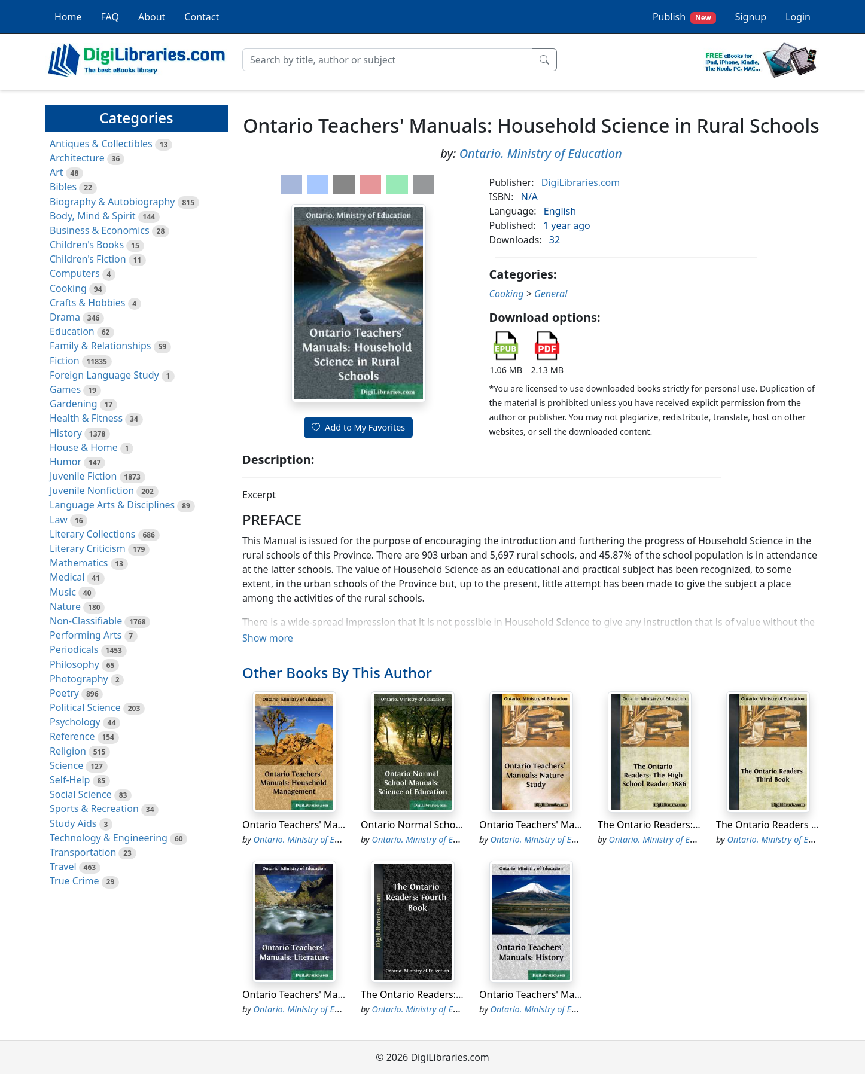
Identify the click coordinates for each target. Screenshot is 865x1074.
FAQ (110, 16)
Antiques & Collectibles (101, 143)
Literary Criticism (88, 548)
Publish (684, 17)
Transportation (83, 852)
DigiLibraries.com (580, 182)
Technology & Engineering (108, 837)
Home (68, 16)
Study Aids (73, 823)
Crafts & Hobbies (87, 302)
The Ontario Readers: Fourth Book (437, 994)
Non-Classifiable (86, 620)
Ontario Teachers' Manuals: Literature (326, 994)
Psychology (75, 721)
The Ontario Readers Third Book (788, 824)
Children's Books (87, 244)
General (550, 293)
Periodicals (74, 649)
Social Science (81, 794)
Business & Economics (100, 230)
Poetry (64, 693)
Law (59, 519)
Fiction (65, 360)
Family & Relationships (100, 345)
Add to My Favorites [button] (358, 427)
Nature (65, 606)
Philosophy (74, 664)
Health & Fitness (86, 418)
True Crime (74, 880)
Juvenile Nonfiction (92, 490)
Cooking (68, 288)
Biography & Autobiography (112, 201)
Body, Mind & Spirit (93, 215)
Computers (75, 273)
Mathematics (79, 562)
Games (65, 389)
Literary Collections (92, 534)
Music (63, 592)
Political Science (85, 707)
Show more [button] (267, 638)
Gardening (74, 403)
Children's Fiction (88, 259)
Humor (65, 461)
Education (72, 331)
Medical (67, 577)
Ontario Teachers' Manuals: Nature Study (571, 824)
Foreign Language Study (104, 375)
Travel (63, 866)
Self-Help (70, 779)
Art (56, 172)
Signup (750, 16)
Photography (79, 678)
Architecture (77, 157)
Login (798, 16)
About (151, 16)
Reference (72, 736)
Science (66, 765)
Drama (65, 317)
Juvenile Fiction (83, 476)
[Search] (387, 59)
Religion (68, 751)
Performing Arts (85, 635)
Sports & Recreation (94, 808)
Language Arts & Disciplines (112, 504)
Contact (201, 16)
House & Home (84, 447)
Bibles (63, 186)
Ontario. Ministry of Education (540, 153)
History (66, 433)
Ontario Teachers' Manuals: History (557, 994)
